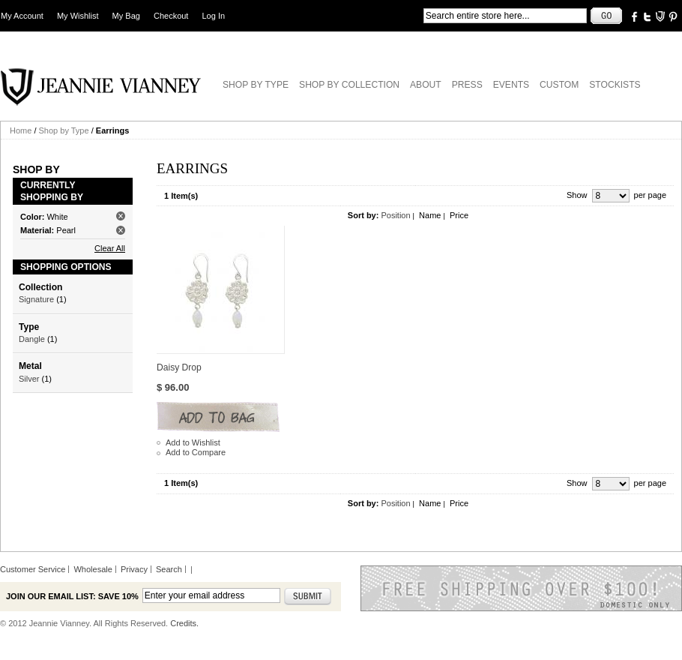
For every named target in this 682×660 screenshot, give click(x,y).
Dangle (32, 339)
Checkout (171, 15)
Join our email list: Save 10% (72, 596)
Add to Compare (196, 452)
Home (20, 130)
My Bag (126, 15)
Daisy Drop (179, 367)
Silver (29, 378)
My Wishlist (78, 15)
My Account (22, 15)
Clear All (109, 248)
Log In (214, 15)
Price (459, 215)
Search (169, 569)
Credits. (184, 623)
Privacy (134, 569)
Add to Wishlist (193, 442)
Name (430, 215)
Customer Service (32, 569)
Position (395, 215)
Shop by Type (64, 130)
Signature (36, 299)
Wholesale (92, 569)
